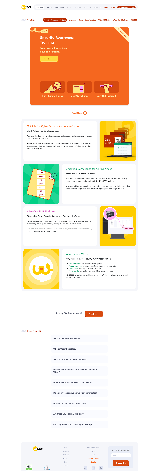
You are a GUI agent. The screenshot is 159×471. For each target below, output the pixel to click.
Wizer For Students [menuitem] (120, 20)
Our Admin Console (69, 205)
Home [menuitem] (65, 431)
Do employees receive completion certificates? (75, 377)
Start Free (49, 59)
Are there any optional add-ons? (68, 398)
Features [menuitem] (49, 7)
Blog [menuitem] (65, 446)
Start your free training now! (37, 133)
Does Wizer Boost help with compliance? (72, 366)
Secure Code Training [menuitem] (87, 20)
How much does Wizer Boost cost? (69, 387)
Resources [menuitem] (97, 7)
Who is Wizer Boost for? (64, 333)
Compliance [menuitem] (59, 7)
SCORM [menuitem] (134, 20)
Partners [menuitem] (78, 7)
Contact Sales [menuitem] (109, 7)
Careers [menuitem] (93, 435)
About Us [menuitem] (87, 7)
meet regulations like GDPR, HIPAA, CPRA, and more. (97, 165)
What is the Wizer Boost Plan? (67, 322)
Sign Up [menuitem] (93, 446)
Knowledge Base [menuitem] (93, 431)
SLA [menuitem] (94, 465)
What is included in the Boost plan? (70, 343)
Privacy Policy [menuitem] (83, 465)
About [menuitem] (66, 450)
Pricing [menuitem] (69, 7)
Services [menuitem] (66, 435)
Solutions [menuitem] (39, 7)
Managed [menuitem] (72, 20)
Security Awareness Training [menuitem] (55, 20)
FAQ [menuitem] (93, 439)
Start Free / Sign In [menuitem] (126, 7)
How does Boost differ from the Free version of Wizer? (75, 354)
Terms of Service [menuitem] (67, 465)
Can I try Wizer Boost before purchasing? (72, 408)
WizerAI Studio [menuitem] (104, 20)
